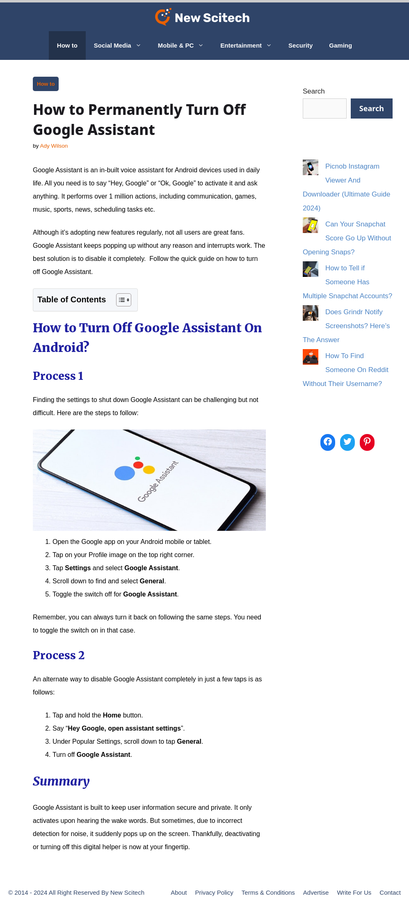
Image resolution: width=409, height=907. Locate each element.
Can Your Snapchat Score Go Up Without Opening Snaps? (347, 238)
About (179, 892)
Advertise (316, 892)
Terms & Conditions (268, 892)
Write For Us (354, 892)
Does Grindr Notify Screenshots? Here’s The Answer (346, 326)
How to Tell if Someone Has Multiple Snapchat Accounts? (347, 282)
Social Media (122, 45)
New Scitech (127, 892)
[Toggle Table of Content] (119, 300)
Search (314, 91)
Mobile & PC (185, 45)
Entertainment (250, 45)
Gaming (340, 45)
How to (67, 45)
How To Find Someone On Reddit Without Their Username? (345, 370)
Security (300, 45)
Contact (390, 892)
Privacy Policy (214, 892)
